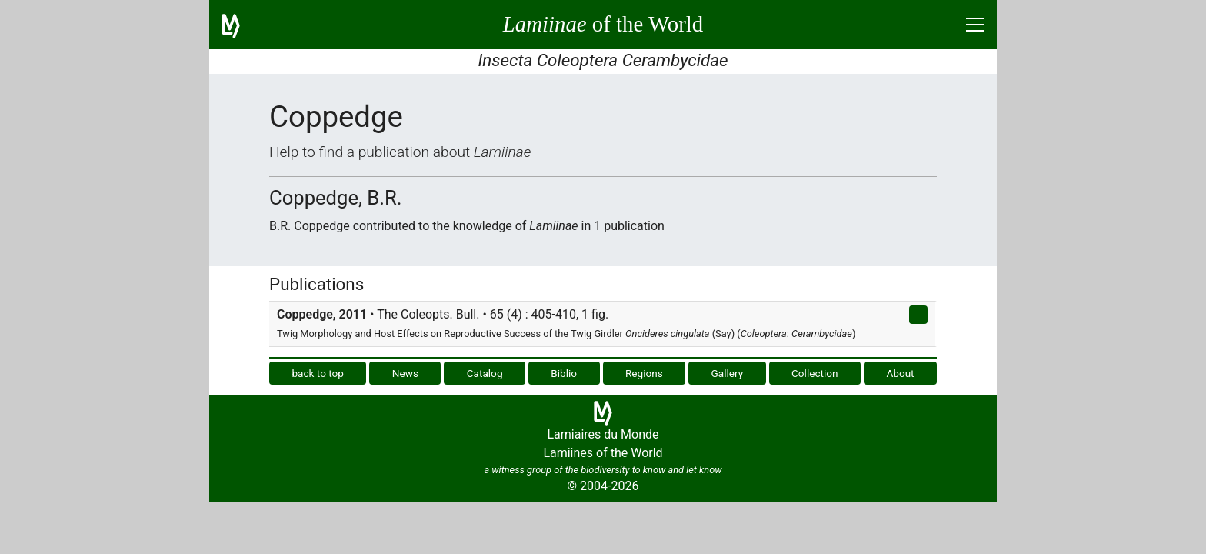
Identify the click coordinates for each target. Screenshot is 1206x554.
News (405, 373)
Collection (814, 373)
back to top (318, 373)
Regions (644, 373)
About (900, 373)
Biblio (564, 373)
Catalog (485, 373)
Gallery (727, 373)
